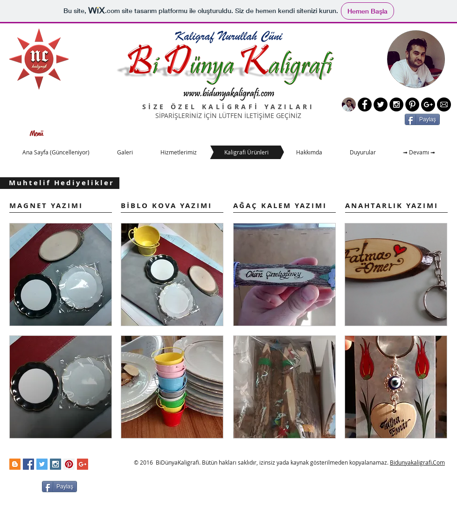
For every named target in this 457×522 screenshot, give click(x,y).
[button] (60, 274)
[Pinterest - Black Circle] (412, 104)
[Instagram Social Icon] (55, 464)
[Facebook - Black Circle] (365, 104)
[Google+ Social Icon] (82, 464)
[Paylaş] (422, 119)
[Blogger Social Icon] (15, 464)
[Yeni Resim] (349, 104)
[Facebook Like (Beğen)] (101, 485)
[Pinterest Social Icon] (69, 464)
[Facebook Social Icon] (28, 464)
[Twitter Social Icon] (42, 464)
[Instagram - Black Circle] (396, 104)
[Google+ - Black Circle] (428, 104)
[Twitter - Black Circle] (381, 104)
